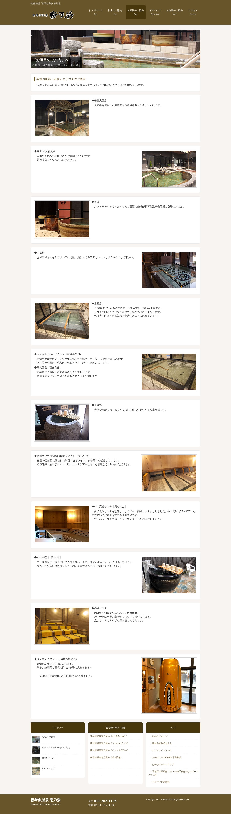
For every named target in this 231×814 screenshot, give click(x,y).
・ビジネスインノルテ (160, 750)
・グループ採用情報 (159, 782)
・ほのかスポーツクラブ (161, 764)
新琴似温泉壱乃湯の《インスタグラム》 (109, 750)
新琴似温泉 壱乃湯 (46, 802)
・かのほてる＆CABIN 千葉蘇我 (164, 757)
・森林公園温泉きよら (160, 743)
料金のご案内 (115, 12)
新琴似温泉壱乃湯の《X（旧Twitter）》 (109, 736)
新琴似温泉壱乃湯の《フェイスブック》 (109, 743)
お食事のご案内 (174, 12)
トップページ (95, 12)
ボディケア (155, 12)
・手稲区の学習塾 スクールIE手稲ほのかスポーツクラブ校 (173, 773)
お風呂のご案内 (135, 12)
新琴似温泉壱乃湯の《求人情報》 (106, 757)
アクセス (193, 12)
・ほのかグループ (157, 736)
